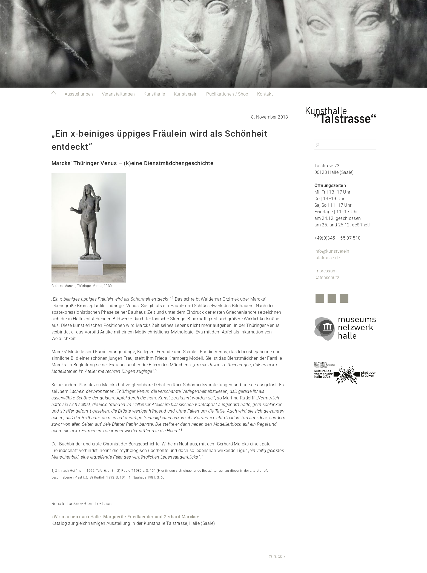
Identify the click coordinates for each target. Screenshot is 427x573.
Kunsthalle (154, 94)
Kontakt (265, 94)
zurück (275, 556)
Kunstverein (186, 94)
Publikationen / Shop (227, 94)
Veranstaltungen (118, 94)
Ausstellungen (79, 94)
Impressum (325, 270)
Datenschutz (327, 277)
